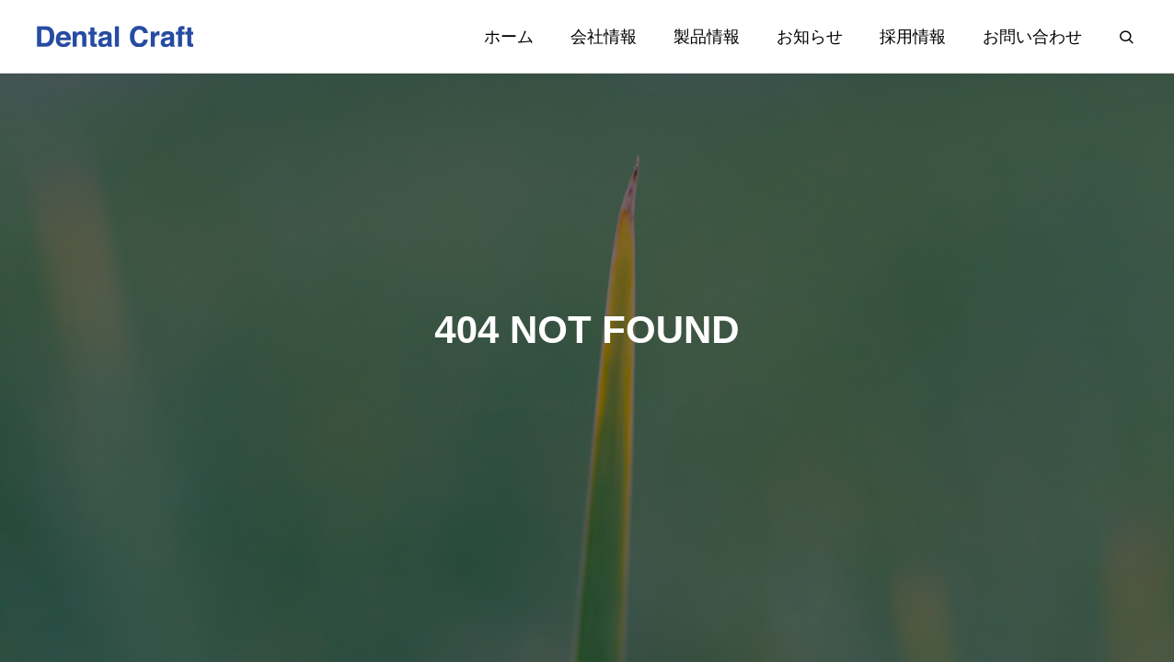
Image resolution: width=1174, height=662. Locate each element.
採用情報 (913, 37)
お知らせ (810, 37)
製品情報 (706, 37)
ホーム (509, 37)
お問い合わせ (1032, 37)
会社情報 (603, 37)
